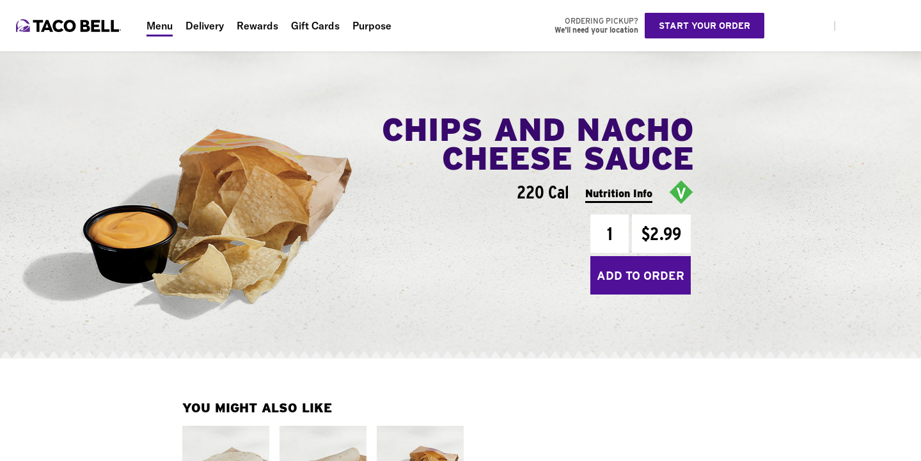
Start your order (704, 25)
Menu (159, 25)
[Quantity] (609, 233)
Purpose (371, 25)
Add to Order (640, 275)
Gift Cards (315, 25)
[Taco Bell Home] (69, 25)
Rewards (257, 25)
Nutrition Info (618, 194)
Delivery (204, 25)
